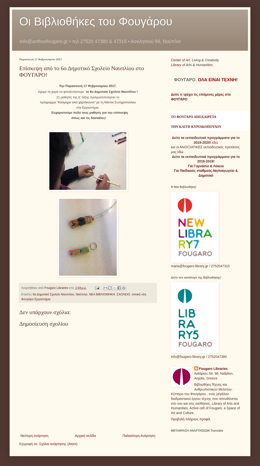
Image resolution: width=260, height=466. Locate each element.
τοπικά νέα (139, 294)
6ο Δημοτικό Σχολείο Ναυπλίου (53, 294)
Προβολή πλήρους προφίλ (190, 419)
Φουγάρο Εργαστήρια (35, 299)
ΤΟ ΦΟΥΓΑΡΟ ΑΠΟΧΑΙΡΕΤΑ (193, 117)
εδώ (215, 142)
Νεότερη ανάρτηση (34, 436)
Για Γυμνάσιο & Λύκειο (206, 166)
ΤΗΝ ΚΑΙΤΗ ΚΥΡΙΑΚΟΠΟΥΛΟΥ (196, 127)
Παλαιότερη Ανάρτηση (139, 436)
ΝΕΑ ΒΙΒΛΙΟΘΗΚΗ (102, 294)
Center (176, 60)
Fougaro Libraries (213, 369)
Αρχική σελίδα (85, 436)
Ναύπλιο (81, 294)
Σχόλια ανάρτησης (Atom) (58, 444)
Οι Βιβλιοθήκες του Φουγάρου (95, 21)
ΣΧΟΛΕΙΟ (123, 294)
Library (176, 65)
